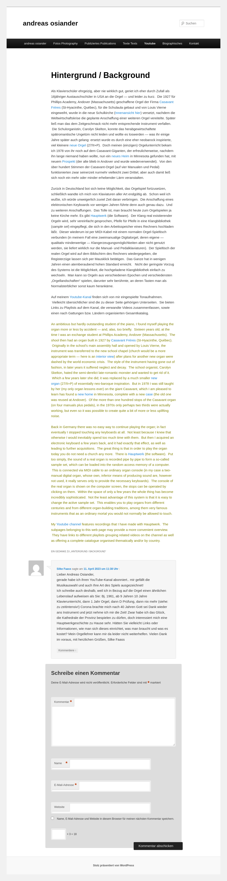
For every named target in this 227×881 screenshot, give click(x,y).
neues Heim (120, 156)
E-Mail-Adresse (65, 785)
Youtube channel (68, 524)
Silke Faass (64, 568)
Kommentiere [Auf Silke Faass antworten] (67, 650)
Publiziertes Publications (100, 43)
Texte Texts (130, 43)
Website (59, 807)
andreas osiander (50, 23)
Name (60, 763)
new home (85, 394)
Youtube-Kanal (80, 297)
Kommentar (63, 702)
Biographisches (172, 43)
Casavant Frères (123, 340)
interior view (105, 356)
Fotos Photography (65, 43)
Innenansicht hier (128, 113)
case (149, 394)
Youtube (149, 43)
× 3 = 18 (63, 834)
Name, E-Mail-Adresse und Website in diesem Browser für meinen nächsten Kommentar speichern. (115, 818)
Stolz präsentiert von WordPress (113, 865)
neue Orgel (78, 145)
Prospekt (68, 161)
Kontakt (194, 43)
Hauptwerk (99, 215)
